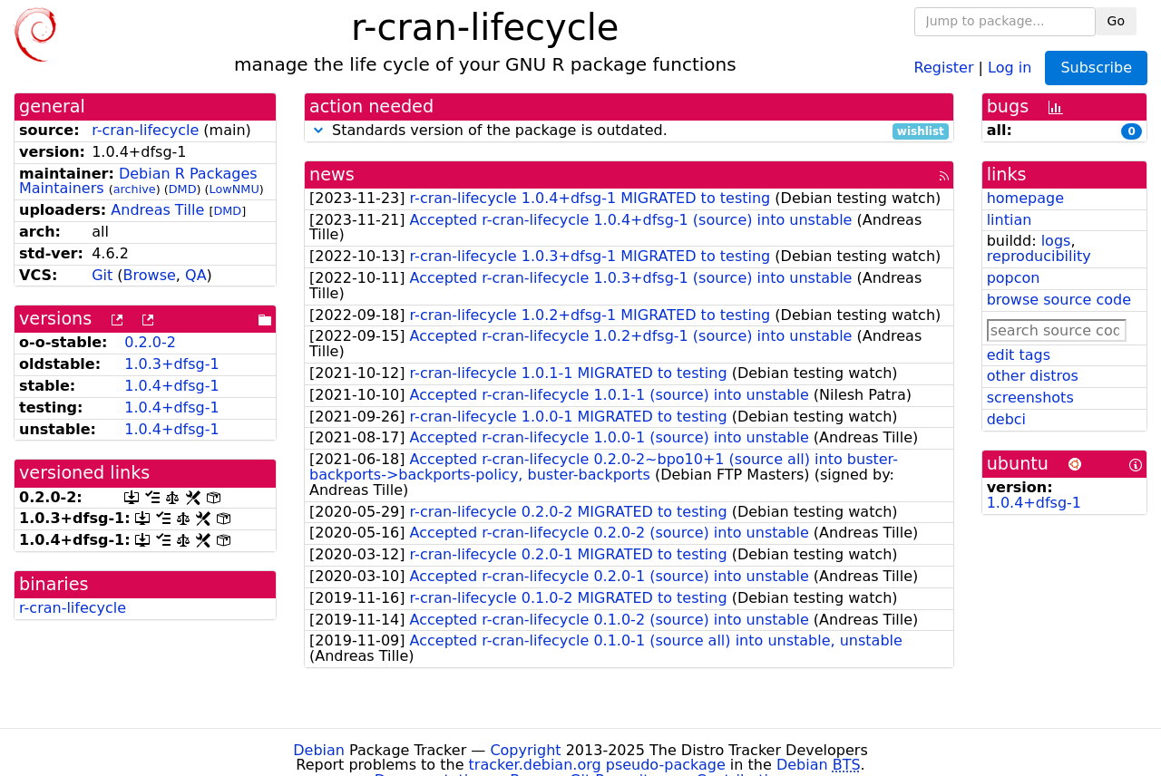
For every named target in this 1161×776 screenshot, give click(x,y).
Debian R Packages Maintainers (138, 181)
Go (1116, 21)
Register (944, 66)
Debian (319, 750)
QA (196, 275)
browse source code (1059, 299)
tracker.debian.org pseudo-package (597, 764)
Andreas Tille (157, 209)
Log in (1009, 66)
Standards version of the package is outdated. (629, 131)
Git (102, 275)
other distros (1032, 375)
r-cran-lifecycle (145, 130)
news (332, 174)
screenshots (1030, 397)
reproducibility (1039, 256)
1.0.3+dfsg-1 (171, 364)
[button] (318, 130)
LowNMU (234, 189)
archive (134, 189)
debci (1006, 419)
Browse (149, 275)
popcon (1013, 277)
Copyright (525, 750)
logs (1056, 240)
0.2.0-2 (150, 342)
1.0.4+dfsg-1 (171, 385)
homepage (1025, 198)
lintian (1009, 219)
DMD (183, 189)
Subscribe (1096, 67)
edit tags (1018, 355)
